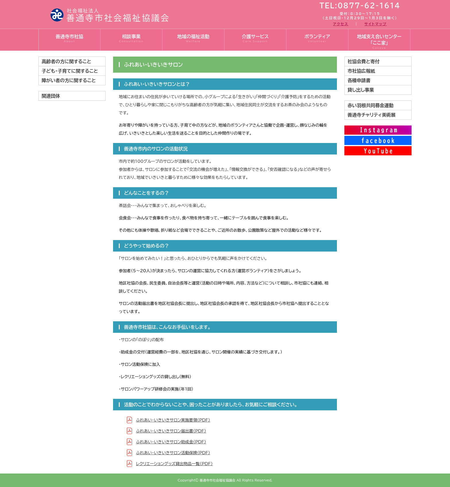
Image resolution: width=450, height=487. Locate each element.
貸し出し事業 (361, 90)
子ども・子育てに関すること (70, 71)
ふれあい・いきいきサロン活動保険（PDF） (173, 453)
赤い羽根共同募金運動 (370, 105)
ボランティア (317, 38)
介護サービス (255, 38)
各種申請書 (359, 80)
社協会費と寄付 (363, 61)
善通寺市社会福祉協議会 (217, 480)
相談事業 (131, 38)
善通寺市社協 (69, 38)
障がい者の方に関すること (69, 80)
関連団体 (51, 96)
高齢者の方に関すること (66, 61)
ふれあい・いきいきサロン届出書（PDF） (171, 431)
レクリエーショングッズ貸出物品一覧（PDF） (174, 464)
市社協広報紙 (361, 71)
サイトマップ (375, 24)
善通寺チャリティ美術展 (371, 115)
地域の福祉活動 (193, 38)
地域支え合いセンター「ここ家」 (379, 42)
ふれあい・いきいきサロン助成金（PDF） (171, 442)
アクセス (341, 24)
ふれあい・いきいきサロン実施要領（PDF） (173, 420)
